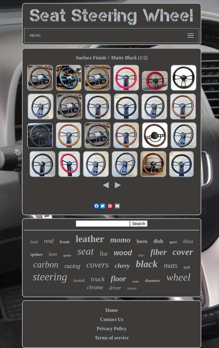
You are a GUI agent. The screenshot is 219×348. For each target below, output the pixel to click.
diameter (152, 280)
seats (135, 281)
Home (111, 310)
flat (104, 253)
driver (115, 287)
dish (158, 241)
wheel (178, 277)
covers (97, 264)
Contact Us (111, 319)
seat (85, 251)
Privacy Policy (111, 328)
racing (72, 266)
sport (173, 242)
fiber (158, 252)
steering (50, 277)
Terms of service (112, 337)
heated (79, 280)
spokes (36, 254)
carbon (45, 264)
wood (123, 253)
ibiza (188, 241)
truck (97, 279)
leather (90, 239)
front (65, 241)
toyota (132, 288)
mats (170, 265)
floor (118, 279)
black (147, 263)
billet (141, 255)
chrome (95, 287)
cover (183, 252)
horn (142, 241)
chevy (122, 265)
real (48, 241)
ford (34, 241)
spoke (67, 255)
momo (120, 239)
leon (53, 254)
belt (187, 267)
